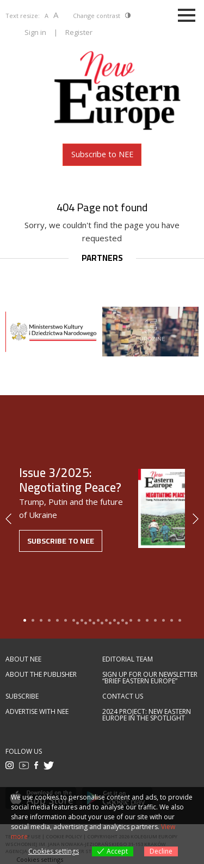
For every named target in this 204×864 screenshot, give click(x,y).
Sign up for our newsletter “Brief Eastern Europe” (149, 677)
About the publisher (41, 674)
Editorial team (127, 659)
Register (78, 32)
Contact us (122, 696)
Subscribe (22, 696)
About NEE (23, 659)
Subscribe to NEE (102, 154)
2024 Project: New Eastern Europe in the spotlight (146, 715)
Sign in (35, 32)
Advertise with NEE (37, 711)
